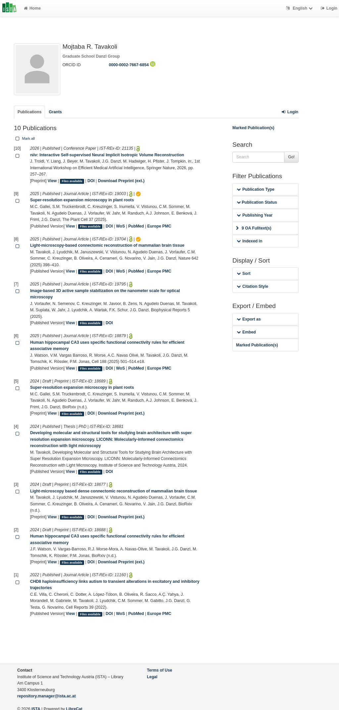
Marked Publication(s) (253, 128)
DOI (91, 180)
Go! (291, 157)
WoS (120, 226)
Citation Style (252, 286)
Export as (249, 319)
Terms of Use (159, 670)
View (52, 180)
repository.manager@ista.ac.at (46, 696)
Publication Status (257, 202)
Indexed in (249, 241)
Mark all (24, 138)
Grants (55, 112)
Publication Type (255, 189)
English (300, 8)
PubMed (136, 226)
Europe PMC (159, 226)
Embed (246, 332)
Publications (29, 112)
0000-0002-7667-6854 (132, 65)
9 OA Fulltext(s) (253, 228)
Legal (152, 677)
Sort (243, 273)
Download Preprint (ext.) (121, 180)
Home (32, 8)
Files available (72, 181)
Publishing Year (254, 215)
